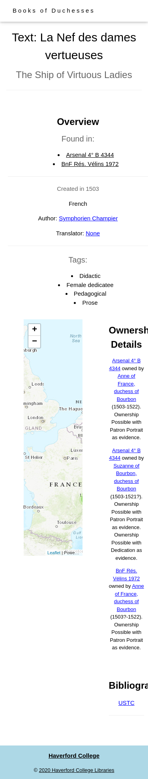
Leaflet (53, 552)
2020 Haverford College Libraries (76, 770)
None (93, 233)
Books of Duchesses (54, 10)
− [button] (34, 342)
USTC (126, 702)
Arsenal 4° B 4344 (90, 154)
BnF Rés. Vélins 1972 (89, 163)
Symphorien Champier (88, 218)
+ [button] (34, 330)
